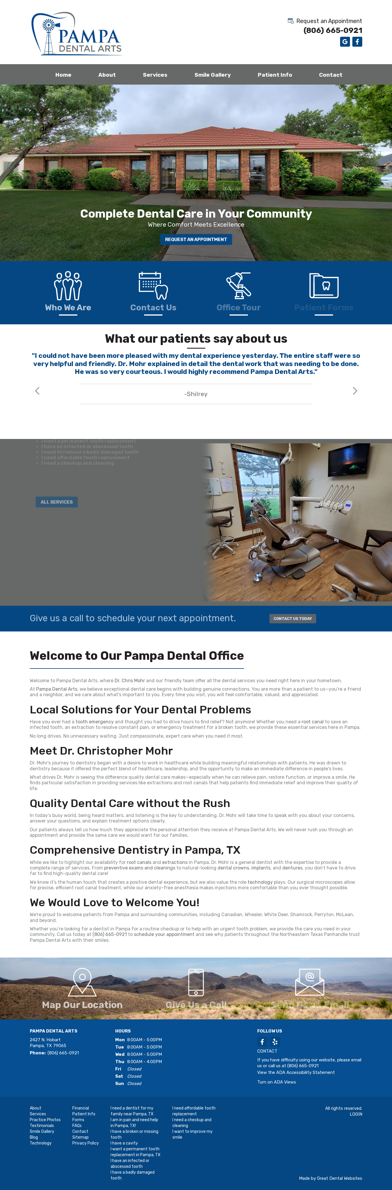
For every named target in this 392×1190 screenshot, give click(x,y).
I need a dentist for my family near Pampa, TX (132, 1111)
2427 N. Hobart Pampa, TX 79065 (48, 1042)
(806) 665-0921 (333, 30)
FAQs (77, 1125)
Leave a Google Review (345, 42)
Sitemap (80, 1137)
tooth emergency (95, 721)
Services (155, 74)
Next (355, 398)
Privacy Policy (85, 1143)
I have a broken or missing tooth (134, 1134)
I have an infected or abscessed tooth (130, 1163)
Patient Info (83, 1114)
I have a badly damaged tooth (133, 1175)
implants (260, 868)
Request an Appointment (324, 21)
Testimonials (42, 1125)
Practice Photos (45, 1119)
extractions (175, 862)
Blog (34, 1137)
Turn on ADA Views (276, 1082)
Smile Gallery (213, 74)
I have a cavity (124, 1143)
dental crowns (233, 868)
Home (63, 74)
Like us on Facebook (357, 42)
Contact (330, 74)
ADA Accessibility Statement (305, 1072)
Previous (37, 398)
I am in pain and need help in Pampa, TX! (134, 1122)
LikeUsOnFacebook (262, 1042)
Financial (80, 1108)
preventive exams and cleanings (139, 868)
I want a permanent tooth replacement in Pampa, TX (135, 1152)
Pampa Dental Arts (56, 689)
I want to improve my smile (192, 1134)
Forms (78, 1119)
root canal (313, 721)
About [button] (107, 74)
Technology (41, 1143)
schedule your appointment (164, 934)
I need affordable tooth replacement (194, 1111)
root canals (139, 862)
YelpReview (275, 1042)
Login (356, 1114)
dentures (292, 868)
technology (260, 882)
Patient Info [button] (275, 74)
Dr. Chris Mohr (130, 680)
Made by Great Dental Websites (330, 1178)
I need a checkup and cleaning (191, 1122)
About (35, 1108)
